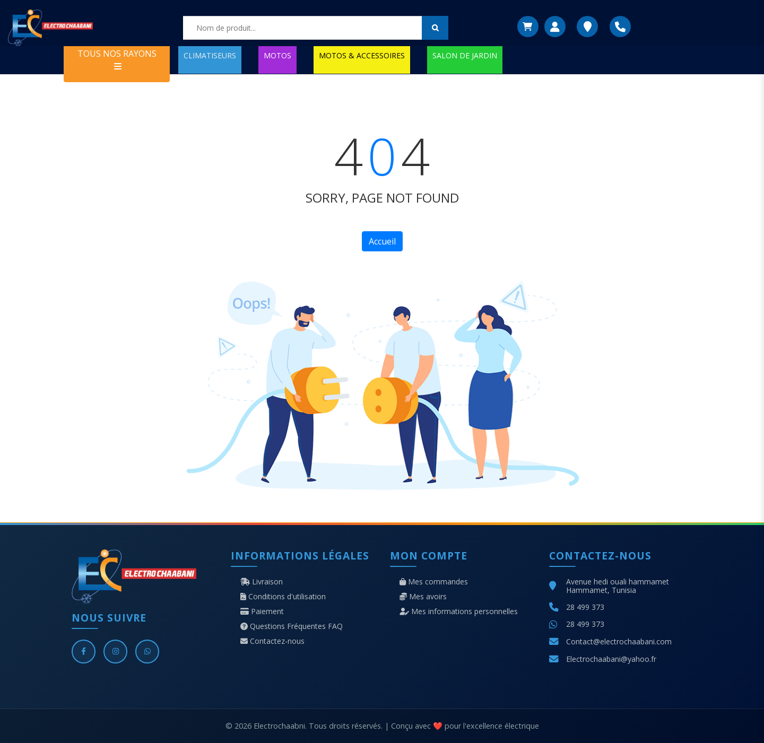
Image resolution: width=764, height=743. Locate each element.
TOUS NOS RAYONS (117, 59)
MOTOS (277, 55)
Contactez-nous (272, 641)
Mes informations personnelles (459, 611)
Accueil (382, 241)
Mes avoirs (423, 596)
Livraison (261, 582)
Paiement (262, 611)
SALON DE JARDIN (464, 55)
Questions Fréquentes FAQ (291, 626)
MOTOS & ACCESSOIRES (362, 55)
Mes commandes (434, 582)
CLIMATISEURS (210, 55)
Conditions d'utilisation (283, 596)
